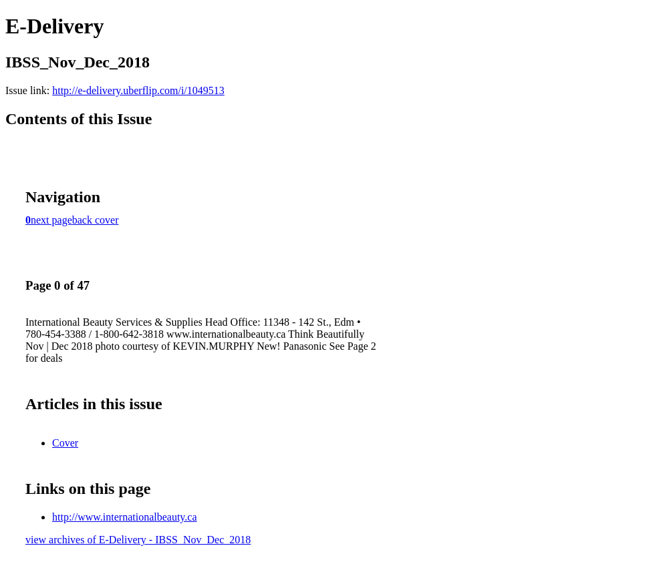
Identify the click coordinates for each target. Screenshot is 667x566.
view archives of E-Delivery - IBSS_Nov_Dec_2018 (138, 539)
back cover (95, 220)
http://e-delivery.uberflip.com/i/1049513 (138, 90)
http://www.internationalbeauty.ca (124, 517)
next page (51, 220)
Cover (65, 443)
